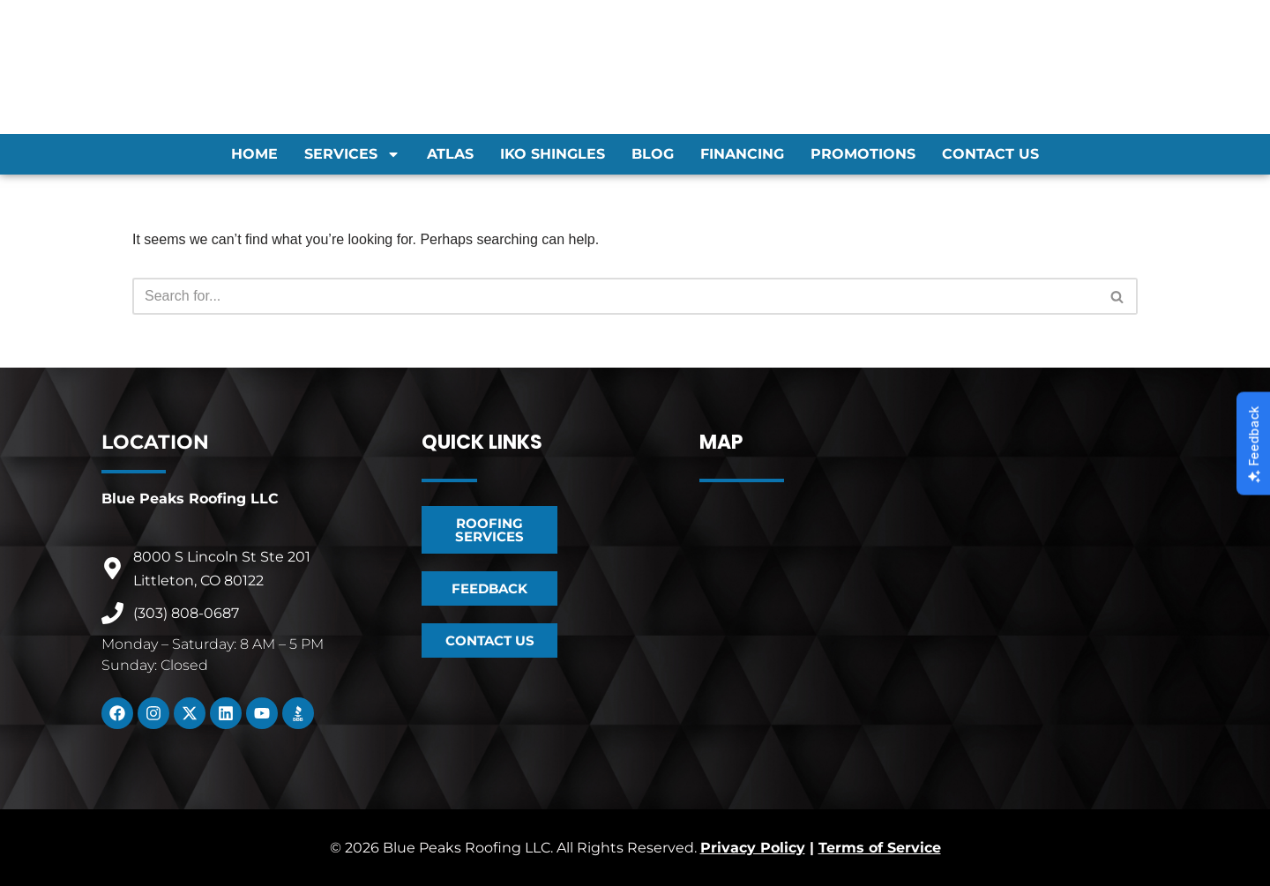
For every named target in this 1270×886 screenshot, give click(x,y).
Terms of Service (879, 847)
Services (352, 154)
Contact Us (990, 153)
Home (254, 153)
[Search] (615, 296)
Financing (742, 153)
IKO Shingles (552, 153)
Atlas (450, 153)
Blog (652, 153)
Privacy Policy (752, 847)
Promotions (863, 153)
